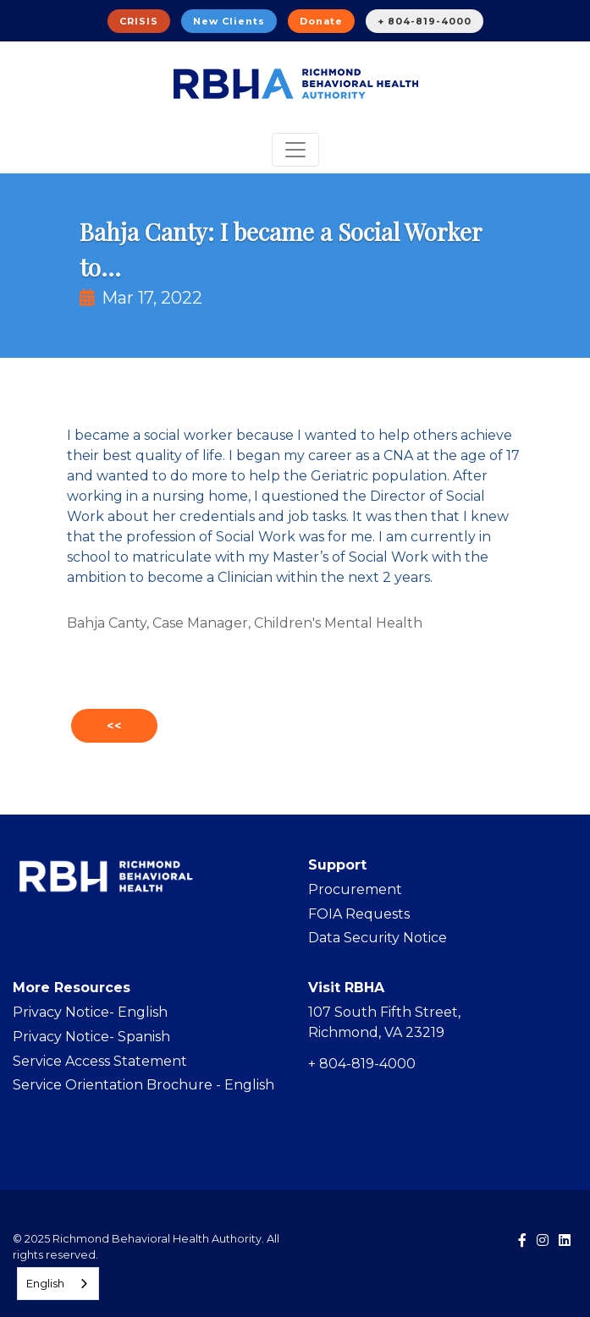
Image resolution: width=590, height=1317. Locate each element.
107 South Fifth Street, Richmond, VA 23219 (384, 1022)
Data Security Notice (377, 938)
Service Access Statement (100, 1061)
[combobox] (58, 1283)
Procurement (355, 889)
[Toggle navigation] (295, 150)
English (45, 1283)
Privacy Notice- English (90, 1012)
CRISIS (138, 21)
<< (114, 725)
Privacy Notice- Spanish (91, 1037)
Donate (321, 21)
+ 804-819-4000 (424, 21)
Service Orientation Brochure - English (143, 1085)
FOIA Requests (359, 914)
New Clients (229, 21)
